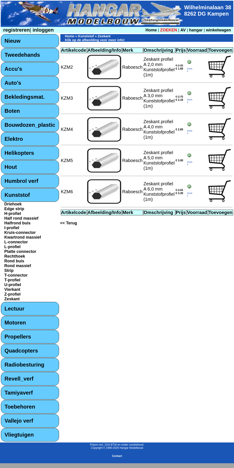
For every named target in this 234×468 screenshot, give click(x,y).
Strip (9, 270)
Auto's (13, 83)
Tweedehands (22, 55)
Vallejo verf (19, 421)
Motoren (15, 323)
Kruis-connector (20, 232)
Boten (12, 111)
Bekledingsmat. (25, 97)
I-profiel (11, 228)
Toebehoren (20, 407)
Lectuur (14, 309)
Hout (11, 167)
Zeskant (12, 299)
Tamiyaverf (19, 393)
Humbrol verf (21, 181)
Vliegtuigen (19, 435)
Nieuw (13, 41)
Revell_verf (19, 379)
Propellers (18, 337)
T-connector (16, 275)
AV (183, 30)
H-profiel (12, 213)
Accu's (13, 69)
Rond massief (17, 265)
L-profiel (12, 247)
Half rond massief (21, 218)
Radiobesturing (24, 365)
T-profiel (12, 280)
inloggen (42, 30)
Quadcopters (21, 351)
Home (151, 30)
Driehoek (13, 204)
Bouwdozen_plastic (30, 125)
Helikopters (19, 153)
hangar (196, 30)
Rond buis (14, 261)
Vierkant (12, 289)
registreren (16, 30)
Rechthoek (14, 256)
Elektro (14, 139)
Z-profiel (12, 294)
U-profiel (12, 284)
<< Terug (68, 223)
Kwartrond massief (22, 237)
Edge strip (14, 209)
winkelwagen (218, 30)
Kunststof (17, 195)
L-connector (16, 242)
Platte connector (20, 251)
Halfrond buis (17, 223)
